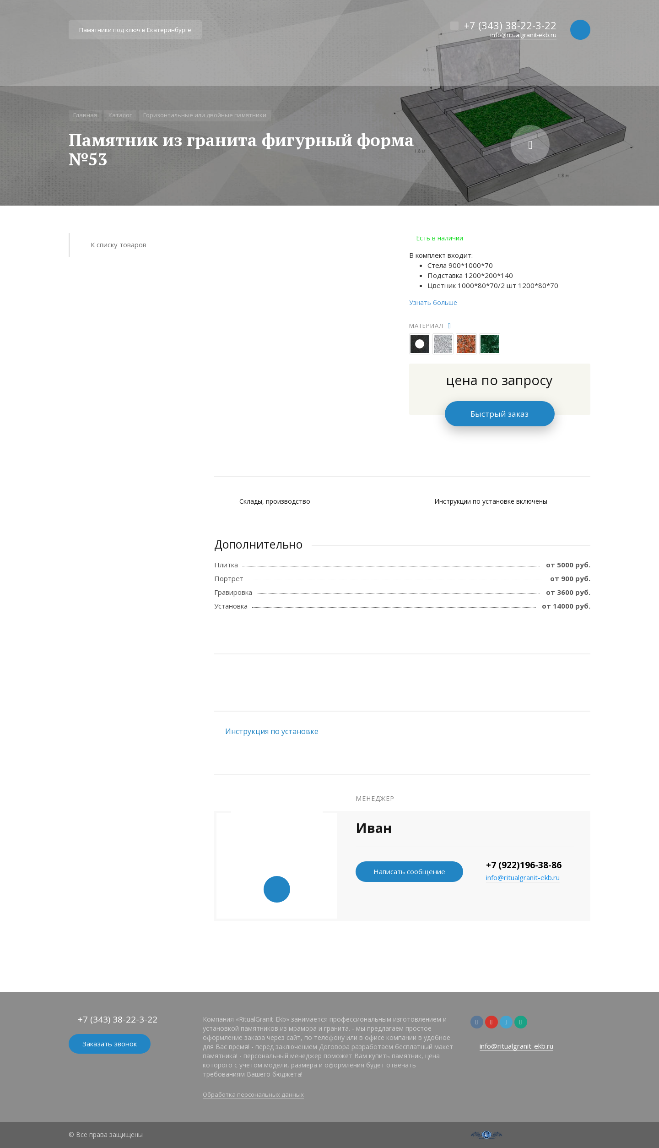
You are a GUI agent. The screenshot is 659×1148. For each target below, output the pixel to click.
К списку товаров (118, 244)
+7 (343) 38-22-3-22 (510, 25)
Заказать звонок (109, 1043)
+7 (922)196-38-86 (524, 865)
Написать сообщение (409, 871)
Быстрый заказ (499, 413)
